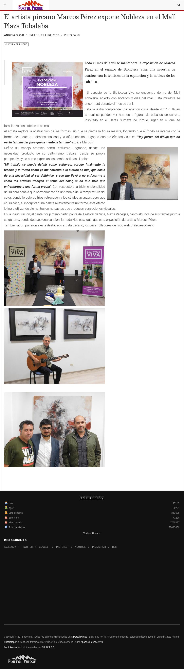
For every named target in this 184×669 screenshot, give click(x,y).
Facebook (10, 547)
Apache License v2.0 (91, 642)
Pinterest (62, 547)
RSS (114, 547)
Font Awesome (12, 647)
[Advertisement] (92, 586)
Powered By (22, 659)
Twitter (28, 547)
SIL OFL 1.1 (48, 647)
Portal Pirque (80, 636)
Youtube (80, 547)
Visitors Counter (92, 533)
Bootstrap (9, 642)
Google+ (44, 547)
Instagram (99, 547)
